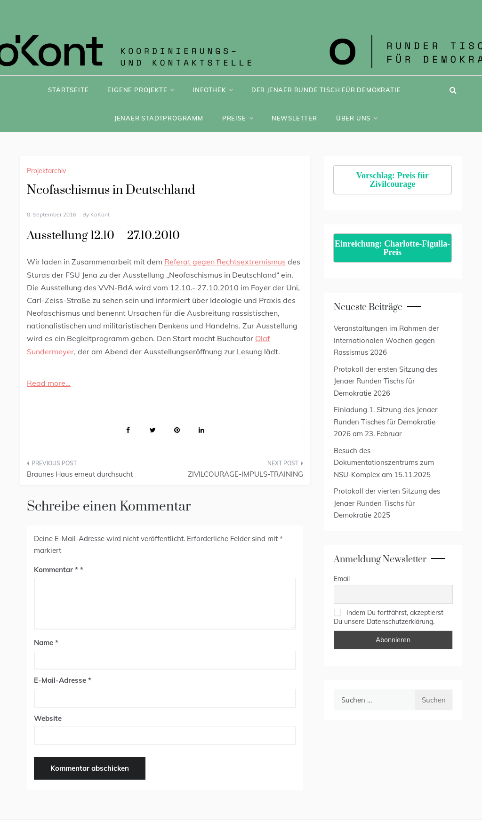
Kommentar (56, 569)
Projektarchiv (46, 171)
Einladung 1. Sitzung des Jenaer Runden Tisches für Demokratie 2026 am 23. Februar (385, 421)
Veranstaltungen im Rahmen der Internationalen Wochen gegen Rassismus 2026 (386, 340)
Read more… (49, 383)
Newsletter (294, 118)
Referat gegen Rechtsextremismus (225, 261)
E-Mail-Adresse (62, 680)
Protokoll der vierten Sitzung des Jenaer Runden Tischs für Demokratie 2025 (387, 503)
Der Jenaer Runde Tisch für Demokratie (326, 90)
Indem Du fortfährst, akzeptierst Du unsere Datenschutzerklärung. (388, 616)
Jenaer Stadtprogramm (158, 118)
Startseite (68, 90)
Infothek (212, 90)
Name (46, 642)
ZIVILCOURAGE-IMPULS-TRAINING (245, 474)
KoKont (100, 214)
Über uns (356, 118)
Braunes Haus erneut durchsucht (80, 474)
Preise (237, 118)
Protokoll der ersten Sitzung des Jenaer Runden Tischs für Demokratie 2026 (385, 381)
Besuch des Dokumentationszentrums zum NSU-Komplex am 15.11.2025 (384, 462)
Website (48, 718)
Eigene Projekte (140, 90)
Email (342, 579)
